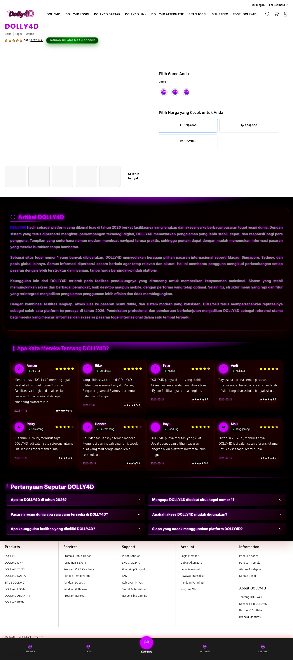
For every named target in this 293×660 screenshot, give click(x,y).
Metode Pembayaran (76, 576)
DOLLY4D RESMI (15, 602)
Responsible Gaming (134, 596)
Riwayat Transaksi (192, 576)
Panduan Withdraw (75, 589)
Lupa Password (190, 569)
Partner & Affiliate (250, 610)
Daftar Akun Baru (191, 562)
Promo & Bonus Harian (77, 556)
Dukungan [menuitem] (258, 5)
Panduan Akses (248, 556)
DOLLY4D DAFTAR (16, 576)
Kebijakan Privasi (132, 582)
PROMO (30, 648)
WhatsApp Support (133, 569)
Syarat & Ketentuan (134, 589)
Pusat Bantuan (131, 556)
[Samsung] (20, 14)
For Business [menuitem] (277, 5)
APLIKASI (204, 648)
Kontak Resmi (247, 576)
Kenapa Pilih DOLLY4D (253, 604)
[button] (276, 14)
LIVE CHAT (263, 648)
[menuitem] (53, 14)
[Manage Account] (285, 14)
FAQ (124, 576)
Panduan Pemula (249, 562)
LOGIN (88, 648)
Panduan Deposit (74, 582)
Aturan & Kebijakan (251, 569)
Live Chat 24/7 (131, 562)
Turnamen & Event (74, 562)
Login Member (190, 556)
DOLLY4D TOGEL (15, 569)
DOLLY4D (22, 26)
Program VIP (188, 589)
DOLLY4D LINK (14, 562)
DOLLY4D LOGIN (15, 589)
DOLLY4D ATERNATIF (18, 596)
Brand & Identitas (250, 617)
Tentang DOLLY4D (250, 597)
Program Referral (74, 596)
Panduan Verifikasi (192, 582)
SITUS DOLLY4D (14, 582)
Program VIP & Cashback (78, 569)
